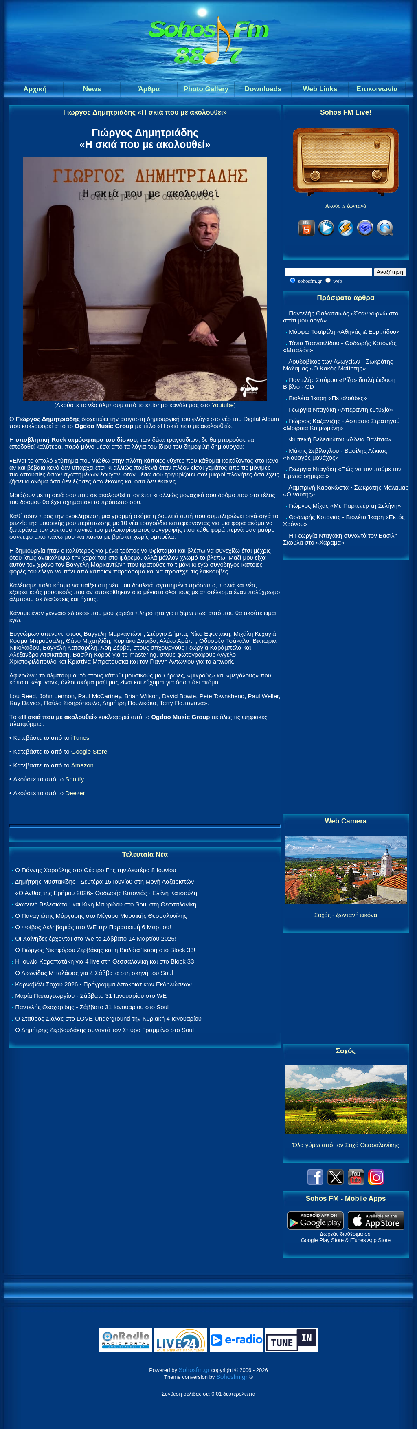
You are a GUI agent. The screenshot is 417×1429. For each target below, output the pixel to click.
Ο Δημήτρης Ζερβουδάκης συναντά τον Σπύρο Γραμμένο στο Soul (104, 1029)
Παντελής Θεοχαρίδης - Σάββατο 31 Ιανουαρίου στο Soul (92, 1006)
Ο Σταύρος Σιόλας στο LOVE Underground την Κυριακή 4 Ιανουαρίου (108, 1018)
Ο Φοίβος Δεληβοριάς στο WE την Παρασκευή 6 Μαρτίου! (93, 927)
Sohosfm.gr (194, 1369)
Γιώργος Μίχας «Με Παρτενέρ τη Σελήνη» (345, 505)
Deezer (75, 792)
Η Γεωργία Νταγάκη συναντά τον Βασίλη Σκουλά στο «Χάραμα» (340, 539)
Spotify (74, 779)
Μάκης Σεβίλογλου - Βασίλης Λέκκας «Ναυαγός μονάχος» (335, 454)
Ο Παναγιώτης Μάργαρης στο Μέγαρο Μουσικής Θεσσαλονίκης (101, 915)
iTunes (80, 737)
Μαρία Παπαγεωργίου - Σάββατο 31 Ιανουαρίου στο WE (91, 995)
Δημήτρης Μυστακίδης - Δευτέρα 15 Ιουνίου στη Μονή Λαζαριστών (104, 881)
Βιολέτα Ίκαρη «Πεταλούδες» (328, 398)
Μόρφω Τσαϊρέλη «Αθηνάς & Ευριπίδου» (344, 331)
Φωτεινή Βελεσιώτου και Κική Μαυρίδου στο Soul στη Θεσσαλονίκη (105, 904)
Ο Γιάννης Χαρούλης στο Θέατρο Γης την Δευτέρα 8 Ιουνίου (95, 870)
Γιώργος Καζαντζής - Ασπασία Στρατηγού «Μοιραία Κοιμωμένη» (341, 424)
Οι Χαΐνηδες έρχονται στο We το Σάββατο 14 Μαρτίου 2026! (95, 938)
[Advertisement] (346, 687)
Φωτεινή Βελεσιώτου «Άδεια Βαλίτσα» (340, 439)
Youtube (222, 404)
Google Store (89, 751)
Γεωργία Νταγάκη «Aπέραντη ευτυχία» (341, 409)
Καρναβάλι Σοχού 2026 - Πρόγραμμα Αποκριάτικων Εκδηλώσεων (103, 984)
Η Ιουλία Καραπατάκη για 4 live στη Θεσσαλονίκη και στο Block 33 (104, 961)
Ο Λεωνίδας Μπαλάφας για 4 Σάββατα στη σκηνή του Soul (94, 972)
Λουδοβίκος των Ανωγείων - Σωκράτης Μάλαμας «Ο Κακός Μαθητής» (338, 365)
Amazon (82, 765)
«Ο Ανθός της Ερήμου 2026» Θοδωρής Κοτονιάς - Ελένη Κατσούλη (106, 892)
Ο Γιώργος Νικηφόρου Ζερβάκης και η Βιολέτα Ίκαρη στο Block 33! (105, 949)
